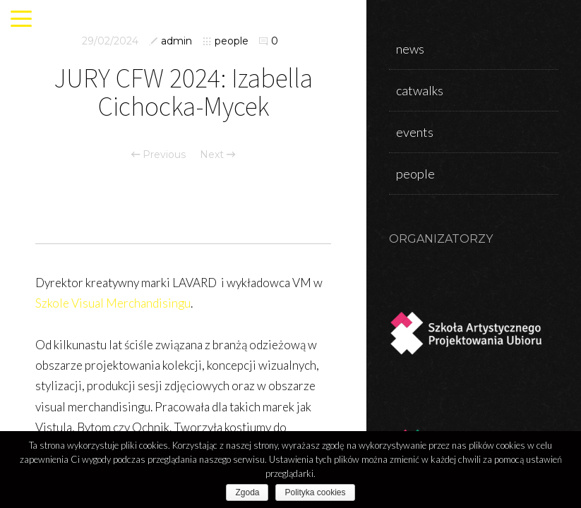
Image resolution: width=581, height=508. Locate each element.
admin (176, 41)
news (410, 48)
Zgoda (247, 492)
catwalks (419, 90)
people (231, 41)
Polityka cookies (314, 492)
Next (217, 154)
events (414, 132)
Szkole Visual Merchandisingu (113, 303)
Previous (158, 154)
